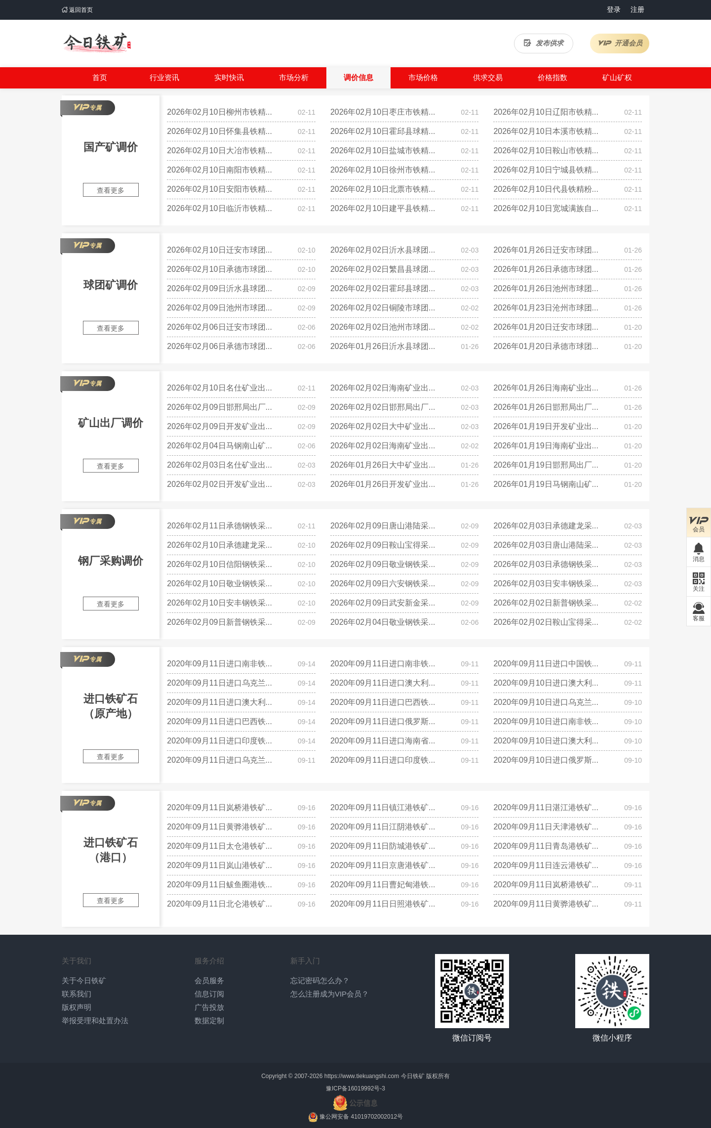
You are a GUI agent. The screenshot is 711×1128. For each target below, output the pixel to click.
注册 (637, 9)
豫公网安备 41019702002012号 (361, 1116)
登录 (614, 9)
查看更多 (110, 190)
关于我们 (76, 960)
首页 (99, 77)
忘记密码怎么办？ (320, 980)
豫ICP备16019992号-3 (355, 1088)
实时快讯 (229, 77)
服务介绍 (209, 960)
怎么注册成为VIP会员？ (329, 994)
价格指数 (552, 77)
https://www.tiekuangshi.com (361, 1076)
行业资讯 (164, 77)
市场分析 (294, 77)
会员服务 (209, 980)
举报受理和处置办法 (95, 1020)
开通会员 (619, 43)
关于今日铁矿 (84, 980)
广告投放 (209, 1007)
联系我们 (76, 994)
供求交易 (488, 77)
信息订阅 (209, 994)
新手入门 (305, 960)
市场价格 (423, 77)
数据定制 (209, 1020)
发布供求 (543, 43)
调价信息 (358, 77)
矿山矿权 (617, 77)
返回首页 (77, 9)
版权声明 (76, 1007)
